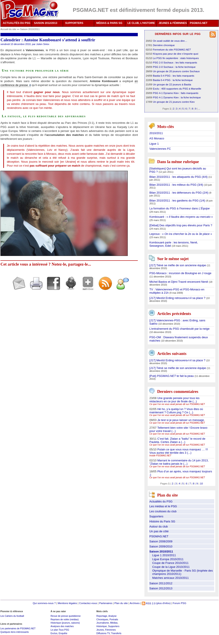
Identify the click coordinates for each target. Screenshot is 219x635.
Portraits (114, 619)
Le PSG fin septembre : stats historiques (176, 58)
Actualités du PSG (161, 501)
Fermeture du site (172, 49)
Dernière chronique (164, 45)
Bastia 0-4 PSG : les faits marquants (173, 75)
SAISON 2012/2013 (45, 23)
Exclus (53, 633)
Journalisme (102, 622)
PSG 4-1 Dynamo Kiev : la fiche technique (177, 97)
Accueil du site (8, 29)
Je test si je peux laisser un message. (181, 420)
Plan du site (121, 603)
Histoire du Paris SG (162, 521)
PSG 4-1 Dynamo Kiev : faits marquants (175, 93)
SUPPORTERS (74, 23)
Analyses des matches (62, 626)
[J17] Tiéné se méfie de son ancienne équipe (178, 265)
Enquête (63, 633)
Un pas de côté (159, 531)
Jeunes (100, 629)
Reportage (101, 616)
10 (201, 483)
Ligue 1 (154, 143)
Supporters (156, 516)
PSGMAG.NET (199, 23)
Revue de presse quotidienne (65, 616)
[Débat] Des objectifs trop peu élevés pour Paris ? (180, 225)
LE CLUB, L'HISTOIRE (141, 23)
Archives (135, 603)
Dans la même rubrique (178, 162)
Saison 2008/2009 (160, 541)
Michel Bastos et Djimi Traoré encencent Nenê (179, 281)
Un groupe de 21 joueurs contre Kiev (174, 101)
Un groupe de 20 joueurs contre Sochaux (176, 71)
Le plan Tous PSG (59, 629)
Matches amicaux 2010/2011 (170, 577)
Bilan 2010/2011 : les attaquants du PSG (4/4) (178, 176)
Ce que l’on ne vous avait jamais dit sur (177, 404)
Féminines (110, 629)
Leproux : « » (180, 234)
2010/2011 (156, 133)
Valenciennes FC (160, 148)
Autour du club (158, 526)
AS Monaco (156, 138)
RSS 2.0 (149, 603)
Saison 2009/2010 (160, 546)
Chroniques (102, 619)
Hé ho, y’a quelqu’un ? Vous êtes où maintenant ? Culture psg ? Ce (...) (176, 410)
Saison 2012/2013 (160, 588)
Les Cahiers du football (12, 616)
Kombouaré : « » (181, 216)
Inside (160, 455)
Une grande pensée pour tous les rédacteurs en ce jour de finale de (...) (174, 399)
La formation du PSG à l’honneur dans (179, 208)
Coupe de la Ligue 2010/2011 (171, 566)
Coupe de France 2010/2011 (170, 563)
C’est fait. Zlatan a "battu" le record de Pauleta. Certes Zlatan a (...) (177, 440)
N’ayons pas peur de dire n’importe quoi (175, 53)
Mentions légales (67, 603)
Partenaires (105, 603)
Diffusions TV (103, 633)
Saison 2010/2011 (30, 29)
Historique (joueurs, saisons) (65, 622)
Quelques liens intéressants (14, 632)
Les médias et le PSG (163, 506)
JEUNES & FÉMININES (173, 23)
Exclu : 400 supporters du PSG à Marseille (177, 88)
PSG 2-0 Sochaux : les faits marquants (175, 62)
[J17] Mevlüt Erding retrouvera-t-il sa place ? (177, 298)
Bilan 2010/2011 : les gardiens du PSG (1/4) (177, 200)
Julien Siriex (42, 44)
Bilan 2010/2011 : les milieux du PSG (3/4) (176, 184)
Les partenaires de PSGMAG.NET (18, 628)
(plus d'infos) (163, 603)
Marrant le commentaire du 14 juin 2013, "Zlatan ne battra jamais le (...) (179, 462)
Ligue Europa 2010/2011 (167, 559)
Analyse (112, 616)
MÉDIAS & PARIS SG (109, 23)
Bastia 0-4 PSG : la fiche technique (173, 80)
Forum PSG (179, 603)
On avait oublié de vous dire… (170, 40)
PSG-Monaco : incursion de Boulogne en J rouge (180, 273)
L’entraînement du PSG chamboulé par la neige (179, 328)
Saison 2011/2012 (160, 583)
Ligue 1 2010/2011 (164, 555)
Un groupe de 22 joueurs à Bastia (172, 84)
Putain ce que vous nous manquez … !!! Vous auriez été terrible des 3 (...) (178, 451)
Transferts (116, 633)
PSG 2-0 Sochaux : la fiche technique (174, 66)
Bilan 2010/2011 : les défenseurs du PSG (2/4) (179, 192)
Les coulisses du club (163, 511)
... (199, 108)
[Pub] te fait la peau (172, 376)
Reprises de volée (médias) (64, 619)
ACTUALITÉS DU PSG (16, 23)
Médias (114, 622)
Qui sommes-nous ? (44, 603)
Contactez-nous (88, 603)
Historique (101, 626)
